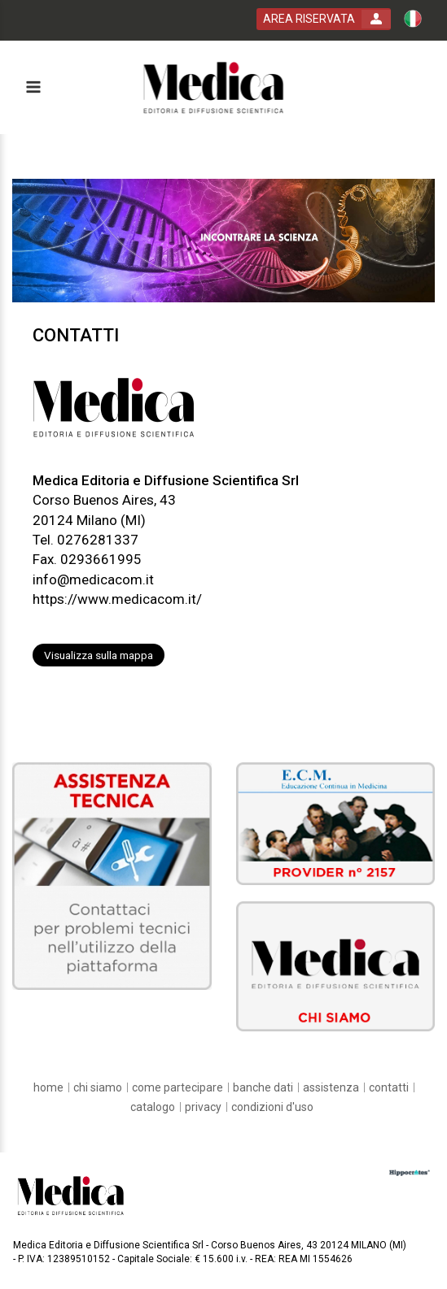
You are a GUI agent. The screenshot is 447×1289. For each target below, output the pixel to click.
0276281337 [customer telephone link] (97, 540)
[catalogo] (152, 1107)
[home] (48, 1087)
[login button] (323, 19)
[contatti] (389, 1087)
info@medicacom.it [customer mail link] (93, 579)
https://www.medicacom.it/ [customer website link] (117, 599)
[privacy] (203, 1107)
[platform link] (214, 87)
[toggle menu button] (32, 88)
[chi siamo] (97, 1087)
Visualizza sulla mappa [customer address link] (98, 655)
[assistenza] (331, 1087)
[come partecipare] (177, 1087)
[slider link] (112, 874)
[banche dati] (263, 1087)
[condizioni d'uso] (272, 1107)
